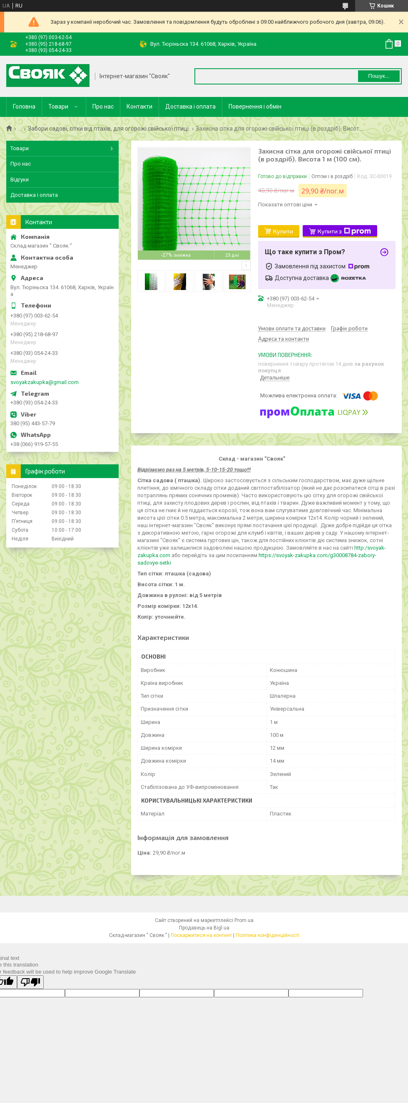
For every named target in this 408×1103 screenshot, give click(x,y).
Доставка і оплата (190, 106)
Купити (283, 231)
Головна (24, 106)
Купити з (344, 231)
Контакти (139, 106)
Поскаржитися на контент (201, 935)
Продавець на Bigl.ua (204, 928)
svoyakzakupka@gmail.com (44, 382)
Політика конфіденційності (267, 935)
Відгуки (19, 179)
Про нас (103, 106)
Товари (58, 106)
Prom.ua (244, 920)
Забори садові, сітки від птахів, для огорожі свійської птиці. (109, 128)
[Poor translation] (30, 982)
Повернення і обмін (255, 106)
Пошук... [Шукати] (378, 76)
